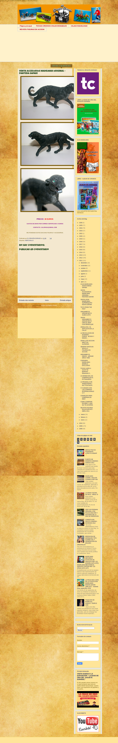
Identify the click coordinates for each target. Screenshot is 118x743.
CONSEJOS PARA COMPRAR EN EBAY (86, 397)
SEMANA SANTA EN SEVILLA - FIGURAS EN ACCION (87, 349)
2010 (81, 423)
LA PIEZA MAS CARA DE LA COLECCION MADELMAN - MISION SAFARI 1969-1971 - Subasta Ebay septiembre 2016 (88, 584)
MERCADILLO (29, 240)
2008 (81, 428)
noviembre (84, 265)
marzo (83, 414)
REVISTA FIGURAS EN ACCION (32, 29)
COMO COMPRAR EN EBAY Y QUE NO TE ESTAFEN (87, 403)
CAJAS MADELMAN (79, 26)
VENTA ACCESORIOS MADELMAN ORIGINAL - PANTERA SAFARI (87, 293)
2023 (81, 230)
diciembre (84, 263)
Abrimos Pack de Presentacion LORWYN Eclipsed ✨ (91, 452)
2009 (81, 426)
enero (83, 420)
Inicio (47, 300)
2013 (81, 255)
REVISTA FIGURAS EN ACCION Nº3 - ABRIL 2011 (87, 409)
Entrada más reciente (26, 300)
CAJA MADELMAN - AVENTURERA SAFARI (87, 285)
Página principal (26, 26)
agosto (83, 273)
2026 (81, 222)
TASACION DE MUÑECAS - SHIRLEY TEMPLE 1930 (91, 602)
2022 (81, 233)
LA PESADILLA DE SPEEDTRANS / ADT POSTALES (86, 383)
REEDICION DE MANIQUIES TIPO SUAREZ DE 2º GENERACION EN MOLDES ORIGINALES (87, 541)
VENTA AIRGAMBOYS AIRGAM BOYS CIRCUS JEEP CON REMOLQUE (87, 321)
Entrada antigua (65, 300)
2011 (81, 260)
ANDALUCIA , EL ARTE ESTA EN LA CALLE (87, 328)
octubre (83, 268)
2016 (81, 247)
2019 (81, 239)
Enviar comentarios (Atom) (49, 305)
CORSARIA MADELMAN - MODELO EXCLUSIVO (86, 363)
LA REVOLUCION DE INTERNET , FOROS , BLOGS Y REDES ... (87, 335)
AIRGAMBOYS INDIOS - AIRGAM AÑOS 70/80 (87, 356)
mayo (83, 279)
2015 (81, 249)
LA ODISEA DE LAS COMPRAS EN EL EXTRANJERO (87, 377)
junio (82, 276)
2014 (81, 252)
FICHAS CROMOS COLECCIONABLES (51, 26)
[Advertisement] (59, 48)
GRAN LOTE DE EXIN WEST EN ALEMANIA (87, 342)
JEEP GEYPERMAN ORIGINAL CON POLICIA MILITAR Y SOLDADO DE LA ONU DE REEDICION (92, 513)
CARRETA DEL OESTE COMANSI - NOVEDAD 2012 (91, 521)
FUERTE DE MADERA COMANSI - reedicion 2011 (92, 461)
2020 (81, 236)
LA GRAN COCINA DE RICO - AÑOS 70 (91, 493)
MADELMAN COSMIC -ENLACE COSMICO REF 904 (91, 477)
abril (82, 282)
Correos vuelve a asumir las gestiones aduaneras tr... (86, 370)
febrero (83, 417)
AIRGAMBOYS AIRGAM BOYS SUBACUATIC (86, 313)
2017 (81, 244)
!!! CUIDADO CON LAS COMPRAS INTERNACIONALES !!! (87, 390)
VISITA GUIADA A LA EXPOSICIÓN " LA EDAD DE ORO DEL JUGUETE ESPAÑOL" (88, 676)
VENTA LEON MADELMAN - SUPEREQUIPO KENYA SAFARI (86, 302)
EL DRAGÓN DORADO (34, 238)
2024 (81, 228)
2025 (81, 225)
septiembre (84, 271)
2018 (81, 241)
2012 (81, 258)
